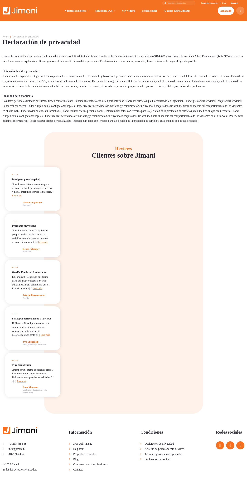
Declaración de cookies (157, 459)
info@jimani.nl (14, 448)
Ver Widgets (128, 10)
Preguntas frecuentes (209, 3)
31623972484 (13, 453)
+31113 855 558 (14, 443)
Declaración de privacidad (158, 443)
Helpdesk (78, 448)
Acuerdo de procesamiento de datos (164, 448)
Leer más (17, 195)
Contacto (78, 469)
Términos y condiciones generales (163, 453)
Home (6, 36)
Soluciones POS (104, 10)
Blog (224, 3)
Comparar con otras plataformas (91, 464)
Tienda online (149, 10)
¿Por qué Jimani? (82, 443)
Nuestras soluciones (75, 10)
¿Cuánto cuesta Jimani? (176, 10)
